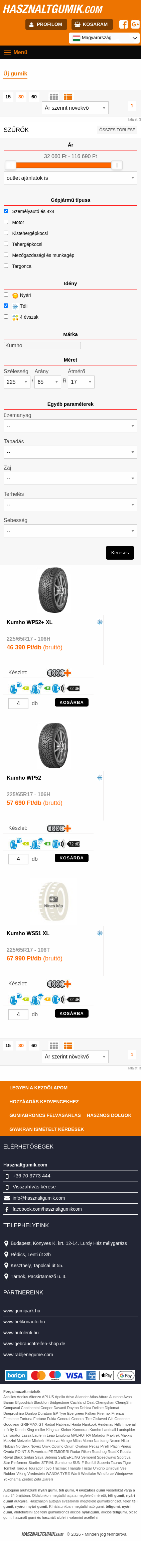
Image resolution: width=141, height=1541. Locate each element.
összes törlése (117, 130)
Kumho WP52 (24, 778)
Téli (15, 306)
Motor (18, 222)
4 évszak (21, 317)
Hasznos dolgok (109, 1115)
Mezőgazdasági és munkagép (43, 255)
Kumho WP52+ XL (29, 622)
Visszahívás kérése (34, 1186)
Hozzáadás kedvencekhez (44, 1101)
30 (21, 96)
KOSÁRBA (71, 702)
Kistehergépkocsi (30, 233)
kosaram (95, 24)
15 (8, 96)
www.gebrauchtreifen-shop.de (34, 1343)
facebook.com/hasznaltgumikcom (47, 1209)
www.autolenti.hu (21, 1332)
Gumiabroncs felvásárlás (45, 1115)
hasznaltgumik (52, 9)
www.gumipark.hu (21, 1310)
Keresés (120, 552)
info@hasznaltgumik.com (39, 1198)
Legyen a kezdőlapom (38, 1087)
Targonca (21, 266)
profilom (49, 24)
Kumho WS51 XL (28, 933)
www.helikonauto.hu (24, 1321)
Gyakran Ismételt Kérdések (46, 1129)
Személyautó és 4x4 (33, 211)
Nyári (17, 295)
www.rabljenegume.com (28, 1354)
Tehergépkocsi (27, 244)
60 (34, 96)
